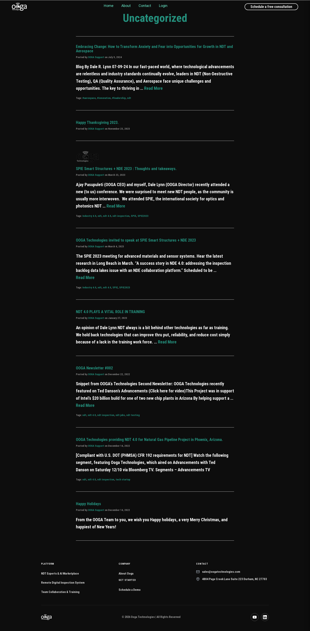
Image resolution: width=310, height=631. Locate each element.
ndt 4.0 (107, 215)
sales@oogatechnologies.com (218, 572)
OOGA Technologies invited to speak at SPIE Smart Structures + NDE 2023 (136, 240)
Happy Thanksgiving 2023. (97, 122)
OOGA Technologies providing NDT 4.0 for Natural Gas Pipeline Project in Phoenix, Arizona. (149, 439)
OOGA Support (96, 57)
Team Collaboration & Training (60, 592)
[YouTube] (255, 617)
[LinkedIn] (265, 617)
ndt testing (133, 415)
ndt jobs (120, 415)
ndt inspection (120, 215)
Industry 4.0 (89, 215)
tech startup (123, 479)
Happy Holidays (88, 503)
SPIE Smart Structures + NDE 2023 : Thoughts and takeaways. (126, 168)
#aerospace (89, 98)
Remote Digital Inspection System (63, 582)
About (126, 6)
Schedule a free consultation (271, 7)
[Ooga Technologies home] (19, 7)
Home (108, 6)
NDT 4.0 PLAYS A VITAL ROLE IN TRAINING (110, 311)
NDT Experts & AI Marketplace (60, 573)
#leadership (119, 98)
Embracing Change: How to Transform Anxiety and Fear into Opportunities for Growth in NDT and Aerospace (154, 48)
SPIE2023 (143, 215)
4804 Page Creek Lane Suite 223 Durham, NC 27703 (231, 579)
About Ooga (126, 573)
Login (163, 6)
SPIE (133, 215)
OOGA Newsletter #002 (94, 368)
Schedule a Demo (130, 590)
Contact (145, 6)
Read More (153, 88)
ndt (129, 98)
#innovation (104, 98)
